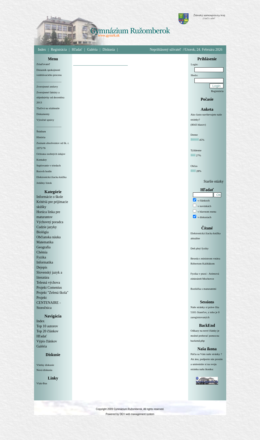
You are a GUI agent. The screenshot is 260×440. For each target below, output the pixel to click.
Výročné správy (45, 119)
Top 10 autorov (47, 326)
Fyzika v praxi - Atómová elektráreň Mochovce (207, 279)
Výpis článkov (47, 341)
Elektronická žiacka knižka (52, 177)
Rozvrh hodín (44, 171)
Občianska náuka (49, 237)
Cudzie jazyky (47, 227)
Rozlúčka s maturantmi (207, 291)
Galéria (92, 49)
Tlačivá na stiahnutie (48, 108)
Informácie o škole (50, 197)
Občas (194, 165)
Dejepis (42, 267)
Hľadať (77, 49)
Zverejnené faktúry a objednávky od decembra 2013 (51, 97)
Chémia (42, 252)
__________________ (49, 80)
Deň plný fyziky (207, 251)
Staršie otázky (214, 181)
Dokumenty (43, 113)
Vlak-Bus (42, 383)
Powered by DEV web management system (130, 414)
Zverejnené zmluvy (47, 86)
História (41, 137)
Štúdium (41, 131)
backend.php (198, 340)
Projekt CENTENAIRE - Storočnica (49, 303)
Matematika (45, 242)
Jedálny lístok (44, 182)
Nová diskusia (44, 369)
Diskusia (109, 49)
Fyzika (41, 257)
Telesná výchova (48, 282)
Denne (194, 134)
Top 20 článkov (48, 331)
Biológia (43, 232)
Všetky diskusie (45, 364)
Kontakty (42, 159)
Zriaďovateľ (43, 64)
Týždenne (196, 150)
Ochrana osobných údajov (51, 153)
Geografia (44, 247)
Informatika (45, 262)
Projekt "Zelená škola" (53, 293)
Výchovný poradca (50, 222)
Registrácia (59, 49)
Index (42, 49)
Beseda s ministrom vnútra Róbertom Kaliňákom (207, 264)
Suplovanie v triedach (49, 165)
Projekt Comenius (49, 287)
